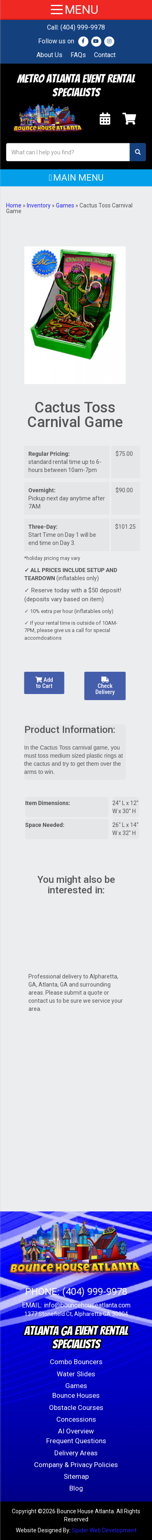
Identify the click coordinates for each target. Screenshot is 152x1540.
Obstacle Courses (76, 1407)
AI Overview (76, 1431)
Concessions (76, 1419)
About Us (49, 55)
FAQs (78, 55)
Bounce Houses (76, 1395)
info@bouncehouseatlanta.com (87, 1305)
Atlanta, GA (53, 984)
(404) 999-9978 (82, 27)
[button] (76, 177)
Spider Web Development (104, 1530)
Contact (105, 55)
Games (65, 205)
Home (13, 205)
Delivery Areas (76, 1453)
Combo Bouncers (76, 1362)
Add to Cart (44, 683)
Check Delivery (105, 686)
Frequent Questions (76, 1441)
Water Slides (76, 1374)
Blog (76, 1488)
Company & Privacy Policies (76, 1465)
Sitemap (76, 1476)
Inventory (39, 205)
